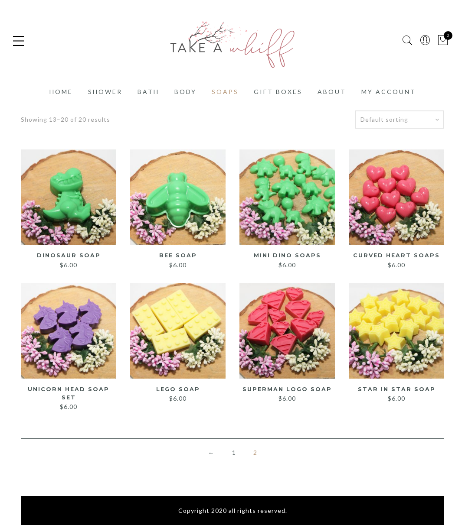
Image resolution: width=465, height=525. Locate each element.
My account (388, 91)
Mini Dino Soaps (287, 255)
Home (61, 91)
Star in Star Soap (397, 388)
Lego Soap (178, 388)
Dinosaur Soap (69, 255)
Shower (105, 91)
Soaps (225, 91)
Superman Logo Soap (287, 388)
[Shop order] (400, 119)
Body (185, 91)
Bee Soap (178, 255)
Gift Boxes (278, 91)
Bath (148, 91)
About (332, 91)
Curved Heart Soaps (397, 255)
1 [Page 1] (234, 451)
